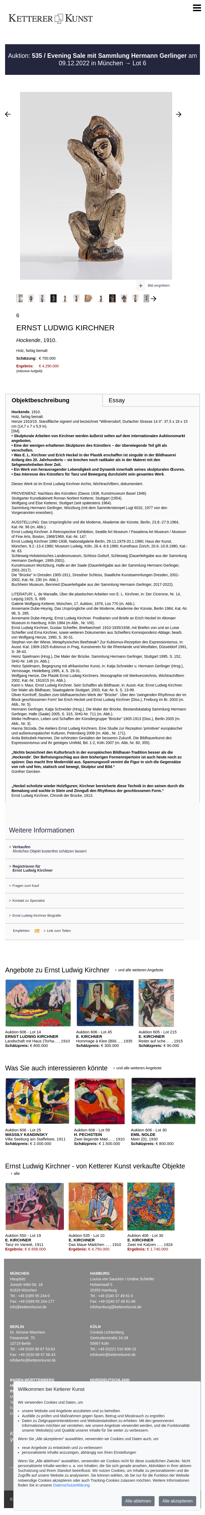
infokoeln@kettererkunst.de (113, 1354)
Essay (117, 400)
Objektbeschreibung (40, 400)
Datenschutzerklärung (71, 1485)
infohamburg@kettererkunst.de (115, 1307)
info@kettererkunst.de (28, 1307)
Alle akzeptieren (177, 1501)
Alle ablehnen (138, 1501)
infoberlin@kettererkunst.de (33, 1360)
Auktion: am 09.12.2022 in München (102, 59)
